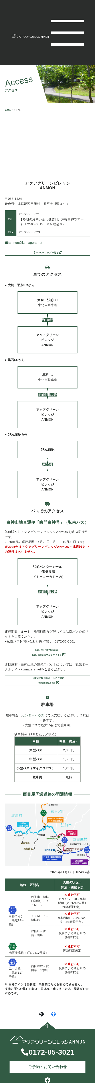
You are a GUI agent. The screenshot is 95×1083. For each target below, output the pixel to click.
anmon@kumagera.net (23, 242)
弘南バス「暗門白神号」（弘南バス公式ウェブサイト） (45, 657)
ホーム (8, 110)
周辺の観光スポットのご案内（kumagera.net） (48, 689)
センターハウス (33, 725)
